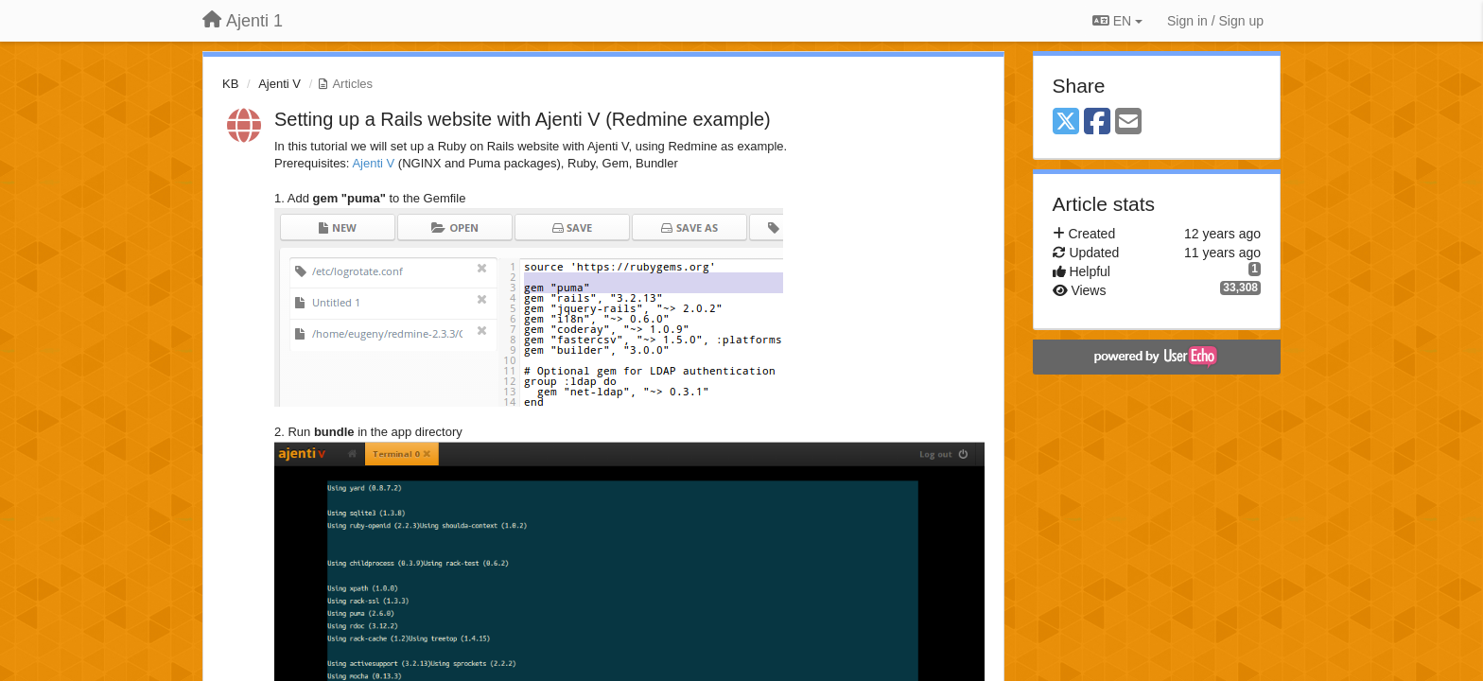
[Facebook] (1097, 122)
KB (230, 84)
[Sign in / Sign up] (1215, 21)
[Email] (1128, 122)
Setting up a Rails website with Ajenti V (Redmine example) (522, 119)
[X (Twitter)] (1066, 122)
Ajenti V (279, 84)
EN (1117, 20)
